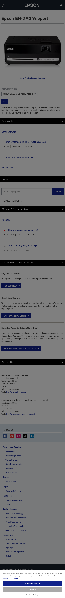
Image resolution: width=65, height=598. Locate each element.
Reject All (32, 589)
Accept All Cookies (32, 583)
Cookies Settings (32, 595)
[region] (32, 583)
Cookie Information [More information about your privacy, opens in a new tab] (10, 578)
